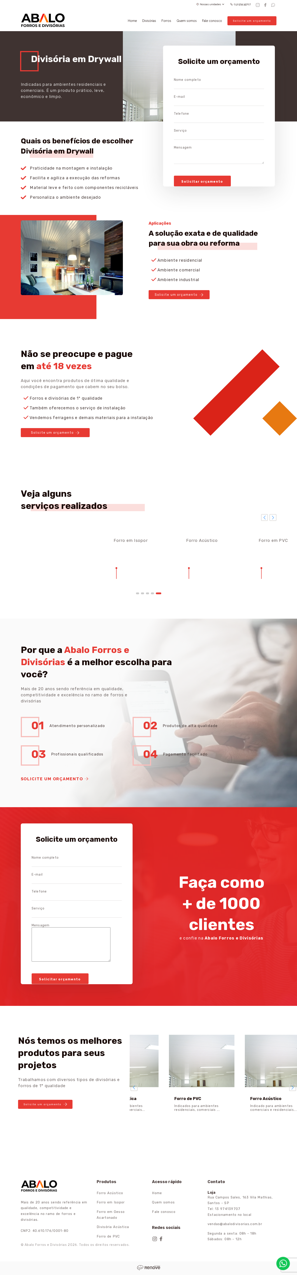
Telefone (181, 114)
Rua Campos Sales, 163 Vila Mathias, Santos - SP (240, 1200)
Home (132, 21)
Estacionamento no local (229, 1215)
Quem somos (187, 21)
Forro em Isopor (111, 1202)
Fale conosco (212, 21)
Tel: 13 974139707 (224, 1209)
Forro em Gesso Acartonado (111, 1215)
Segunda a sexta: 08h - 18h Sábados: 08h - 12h (232, 1236)
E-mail (179, 97)
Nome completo (187, 80)
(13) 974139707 (240, 4)
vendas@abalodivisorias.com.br (235, 1224)
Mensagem (183, 147)
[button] (137, 593)
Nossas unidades (210, 4)
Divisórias (149, 21)
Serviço (180, 131)
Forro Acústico (110, 1193)
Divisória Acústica (113, 1227)
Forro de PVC (108, 1236)
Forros (166, 21)
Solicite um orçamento (252, 20)
